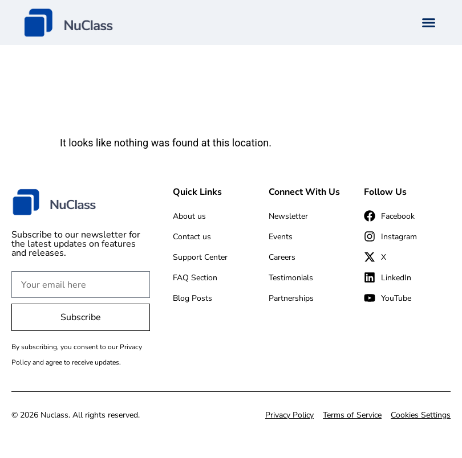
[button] (429, 23)
